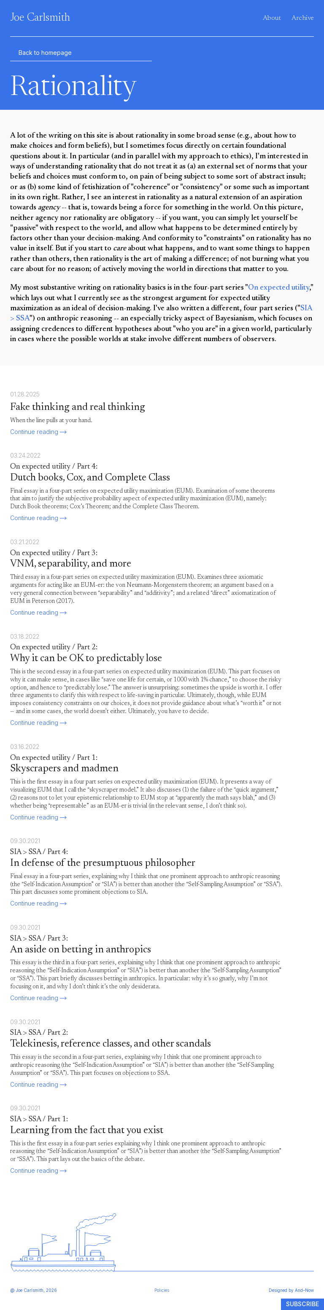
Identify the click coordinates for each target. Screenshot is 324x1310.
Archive (303, 18)
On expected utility (278, 288)
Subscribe (302, 1303)
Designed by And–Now (291, 1290)
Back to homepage (41, 52)
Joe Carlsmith (40, 18)
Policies (161, 1290)
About (272, 18)
